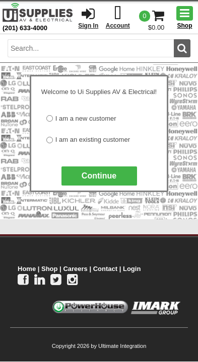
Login (132, 269)
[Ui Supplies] (38, 12)
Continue (99, 175)
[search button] (182, 48)
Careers (75, 269)
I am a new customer (85, 118)
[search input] (91, 48)
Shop (49, 269)
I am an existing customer (92, 139)
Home (27, 269)
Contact (105, 269)
